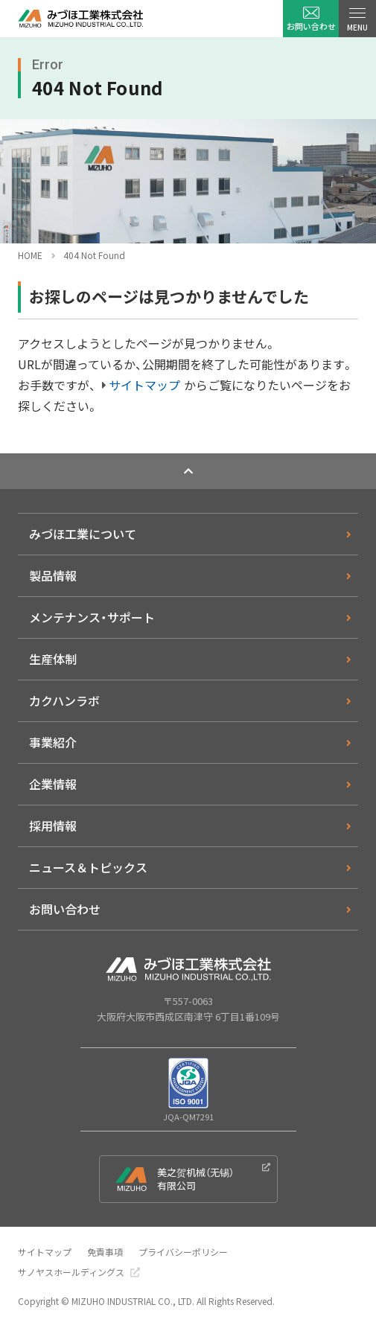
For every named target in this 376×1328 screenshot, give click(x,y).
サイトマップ (144, 385)
